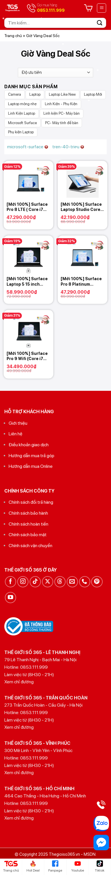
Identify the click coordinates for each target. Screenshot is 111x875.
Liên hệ (15, 433)
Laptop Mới (93, 94)
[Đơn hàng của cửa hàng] (55, 72)
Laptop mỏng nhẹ (22, 104)
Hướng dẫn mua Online (31, 466)
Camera (14, 94)
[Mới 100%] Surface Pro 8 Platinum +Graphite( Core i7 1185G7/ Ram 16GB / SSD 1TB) (81, 281)
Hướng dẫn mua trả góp (31, 455)
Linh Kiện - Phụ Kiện (61, 104)
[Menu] (101, 8)
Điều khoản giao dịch (29, 444)
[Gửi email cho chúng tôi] (72, 581)
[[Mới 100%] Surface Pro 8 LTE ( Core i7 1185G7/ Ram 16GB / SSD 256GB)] (28, 180)
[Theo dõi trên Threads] (60, 581)
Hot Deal (33, 866)
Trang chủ (13, 35)
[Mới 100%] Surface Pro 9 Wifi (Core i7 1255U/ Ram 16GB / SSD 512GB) (27, 356)
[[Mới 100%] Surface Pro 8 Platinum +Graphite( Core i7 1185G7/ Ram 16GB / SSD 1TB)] (82, 255)
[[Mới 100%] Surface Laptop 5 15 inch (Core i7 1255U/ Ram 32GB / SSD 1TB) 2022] (28, 255)
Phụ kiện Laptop (21, 132)
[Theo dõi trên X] (47, 581)
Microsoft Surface (22, 123)
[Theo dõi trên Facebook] (10, 581)
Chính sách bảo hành (28, 513)
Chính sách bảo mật (28, 534)
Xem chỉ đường (19, 681)
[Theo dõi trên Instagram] (22, 581)
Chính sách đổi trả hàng (31, 502)
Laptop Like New (62, 94)
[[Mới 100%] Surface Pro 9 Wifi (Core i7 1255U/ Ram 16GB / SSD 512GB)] (28, 329)
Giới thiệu (18, 423)
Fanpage (55, 866)
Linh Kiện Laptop (21, 113)
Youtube (77, 866)
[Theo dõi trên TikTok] (35, 581)
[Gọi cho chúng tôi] (84, 581)
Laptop (35, 94)
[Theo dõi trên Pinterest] (96, 581)
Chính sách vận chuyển (30, 545)
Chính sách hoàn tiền (28, 524)
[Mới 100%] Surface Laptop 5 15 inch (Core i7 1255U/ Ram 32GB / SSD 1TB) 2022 (27, 281)
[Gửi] (100, 22)
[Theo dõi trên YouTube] (10, 597)
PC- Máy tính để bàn (61, 123)
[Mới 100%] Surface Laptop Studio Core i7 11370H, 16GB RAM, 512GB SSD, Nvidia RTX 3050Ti (82, 207)
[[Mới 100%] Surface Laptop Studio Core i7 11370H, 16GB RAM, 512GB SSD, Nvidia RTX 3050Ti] (82, 180)
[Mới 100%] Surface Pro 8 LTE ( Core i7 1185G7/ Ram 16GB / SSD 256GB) (27, 207)
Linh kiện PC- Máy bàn (61, 113)
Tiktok (99, 866)
